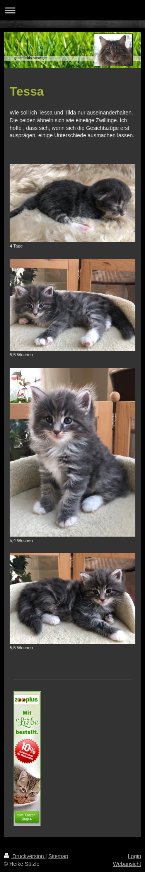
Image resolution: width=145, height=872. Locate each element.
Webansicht (127, 864)
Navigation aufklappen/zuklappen (72, 10)
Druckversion (24, 856)
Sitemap (58, 856)
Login (134, 856)
